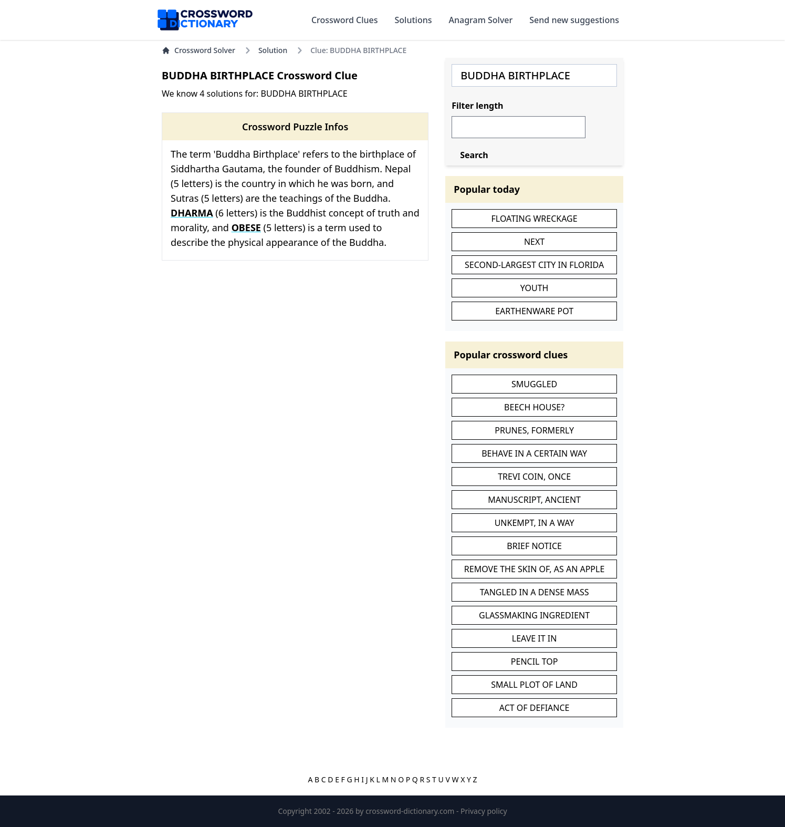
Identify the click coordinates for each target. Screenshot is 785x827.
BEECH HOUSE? (534, 407)
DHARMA (192, 212)
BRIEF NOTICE (534, 546)
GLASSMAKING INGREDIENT (534, 615)
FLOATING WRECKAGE (534, 218)
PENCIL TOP (534, 661)
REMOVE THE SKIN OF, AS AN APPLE (534, 569)
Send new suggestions (574, 20)
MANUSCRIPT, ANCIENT (534, 499)
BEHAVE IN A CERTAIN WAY (534, 453)
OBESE (246, 227)
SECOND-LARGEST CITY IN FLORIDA (534, 265)
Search (474, 155)
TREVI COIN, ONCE (534, 476)
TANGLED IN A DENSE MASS (534, 592)
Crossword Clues (344, 20)
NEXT (534, 241)
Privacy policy (483, 811)
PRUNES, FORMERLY (534, 430)
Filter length (477, 105)
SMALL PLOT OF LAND (534, 684)
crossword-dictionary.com (410, 811)
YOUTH (534, 288)
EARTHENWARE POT (534, 311)
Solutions (413, 20)
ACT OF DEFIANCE (534, 708)
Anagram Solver (481, 20)
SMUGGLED (534, 384)
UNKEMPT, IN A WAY (534, 523)
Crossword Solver (198, 50)
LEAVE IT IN (534, 638)
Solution (272, 50)
